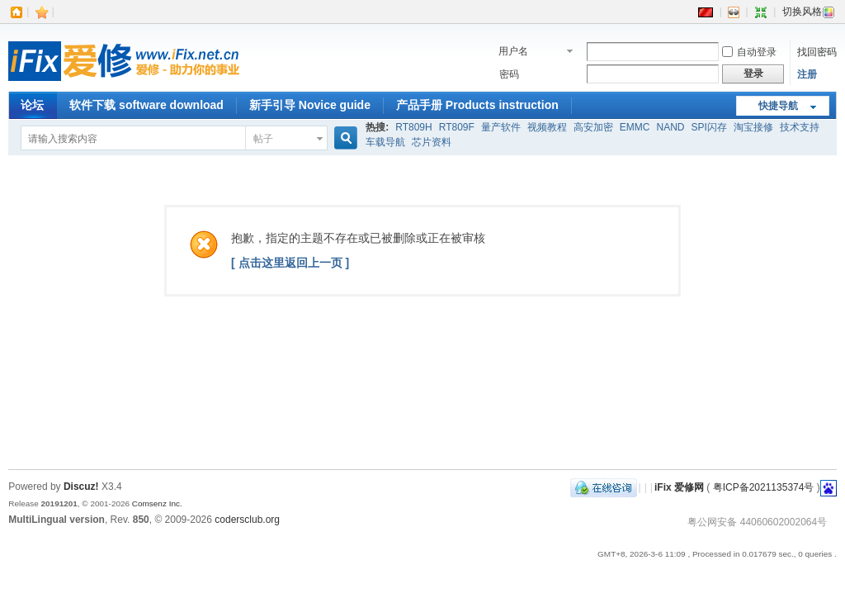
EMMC (635, 127)
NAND (671, 127)
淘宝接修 (753, 127)
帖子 (263, 139)
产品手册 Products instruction (477, 105)
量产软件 (501, 127)
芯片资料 (431, 142)
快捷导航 (778, 106)
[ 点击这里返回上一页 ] (290, 262)
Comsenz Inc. (157, 503)
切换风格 (808, 11)
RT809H (413, 127)
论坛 (32, 105)
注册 (807, 74)
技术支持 (799, 127)
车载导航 (385, 142)
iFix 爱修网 (679, 487)
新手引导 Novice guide (310, 105)
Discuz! (81, 486)
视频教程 (547, 127)
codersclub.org (247, 519)
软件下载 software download (146, 105)
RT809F (456, 127)
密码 (509, 74)
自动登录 (749, 52)
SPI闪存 (709, 127)
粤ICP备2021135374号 (763, 487)
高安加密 (593, 127)
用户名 (513, 51)
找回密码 (817, 52)
